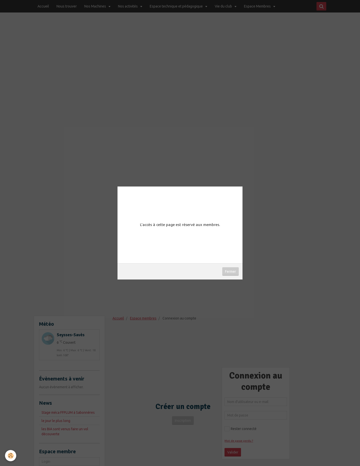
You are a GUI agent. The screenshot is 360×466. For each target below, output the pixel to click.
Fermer (230, 272)
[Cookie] (10, 455)
